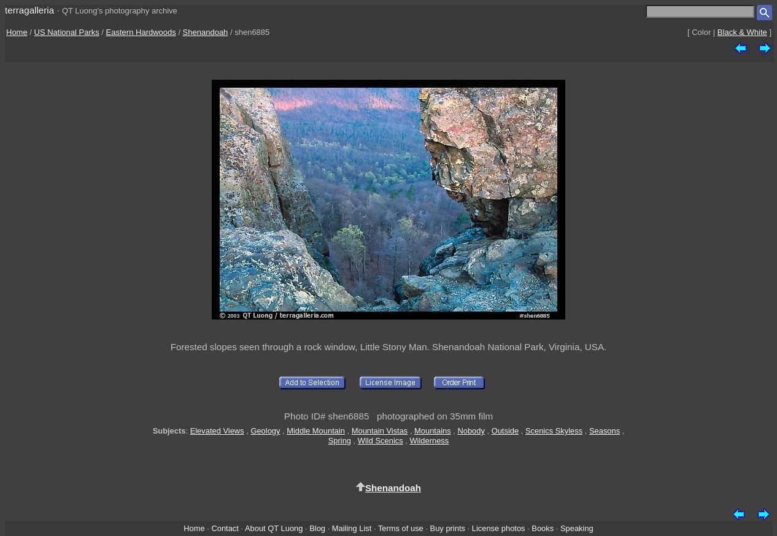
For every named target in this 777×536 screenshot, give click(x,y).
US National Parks (66, 32)
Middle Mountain (316, 430)
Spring (339, 440)
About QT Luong (274, 528)
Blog (317, 528)
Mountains (432, 430)
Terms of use (400, 528)
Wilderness (429, 440)
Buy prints (447, 528)
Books (543, 528)
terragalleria (29, 10)
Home (17, 32)
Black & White (742, 32)
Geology (265, 430)
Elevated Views (217, 430)
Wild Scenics (380, 440)
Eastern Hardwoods (141, 32)
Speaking (576, 528)
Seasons (604, 430)
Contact (224, 528)
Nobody (471, 430)
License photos (498, 528)
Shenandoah (205, 32)
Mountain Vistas (380, 430)
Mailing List (352, 528)
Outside (505, 430)
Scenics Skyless (553, 430)
